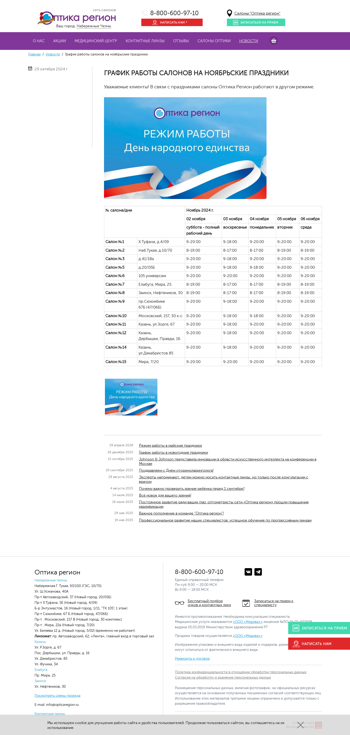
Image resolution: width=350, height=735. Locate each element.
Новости (248, 41)
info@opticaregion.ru (62, 705)
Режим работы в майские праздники (170, 445)
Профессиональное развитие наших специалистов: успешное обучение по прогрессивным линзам (225, 520)
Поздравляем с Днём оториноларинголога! (176, 470)
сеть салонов (104, 10)
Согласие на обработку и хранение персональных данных (223, 678)
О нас (39, 41)
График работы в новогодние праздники (173, 452)
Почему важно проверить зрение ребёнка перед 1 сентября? (192, 489)
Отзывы (181, 41)
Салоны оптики (214, 41)
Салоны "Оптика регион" (257, 13)
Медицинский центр (96, 41)
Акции (59, 41)
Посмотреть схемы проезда (57, 696)
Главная (34, 54)
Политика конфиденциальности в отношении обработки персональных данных (240, 672)
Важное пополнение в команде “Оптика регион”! (181, 513)
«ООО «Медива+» (248, 622)
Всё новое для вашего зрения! (165, 495)
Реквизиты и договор (192, 659)
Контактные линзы (145, 41)
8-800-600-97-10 (174, 13)
